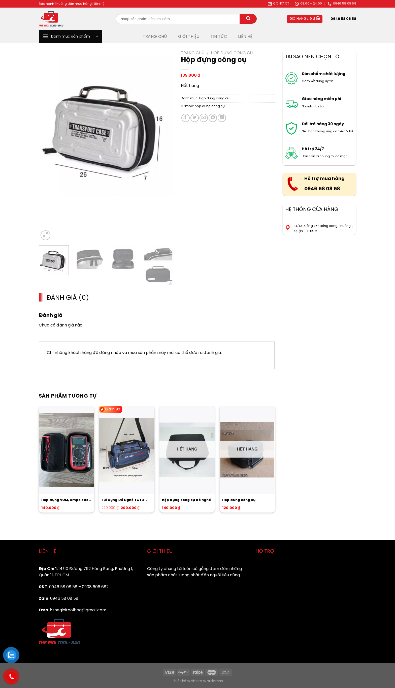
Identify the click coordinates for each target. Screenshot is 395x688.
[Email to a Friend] (204, 118)
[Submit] (248, 19)
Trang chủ (192, 53)
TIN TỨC (219, 37)
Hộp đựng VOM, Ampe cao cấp (64, 500)
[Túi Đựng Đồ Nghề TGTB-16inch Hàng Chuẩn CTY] (126, 450)
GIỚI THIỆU (189, 37)
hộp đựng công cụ (210, 106)
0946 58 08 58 (322, 189)
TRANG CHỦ (155, 37)
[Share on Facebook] (185, 118)
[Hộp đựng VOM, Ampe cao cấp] (66, 450)
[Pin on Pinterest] (213, 118)
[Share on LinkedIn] (222, 118)
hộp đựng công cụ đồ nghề (186, 500)
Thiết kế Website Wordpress (197, 681)
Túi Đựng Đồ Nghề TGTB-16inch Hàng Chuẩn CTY (124, 500)
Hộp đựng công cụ (232, 53)
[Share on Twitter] (194, 118)
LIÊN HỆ (245, 37)
